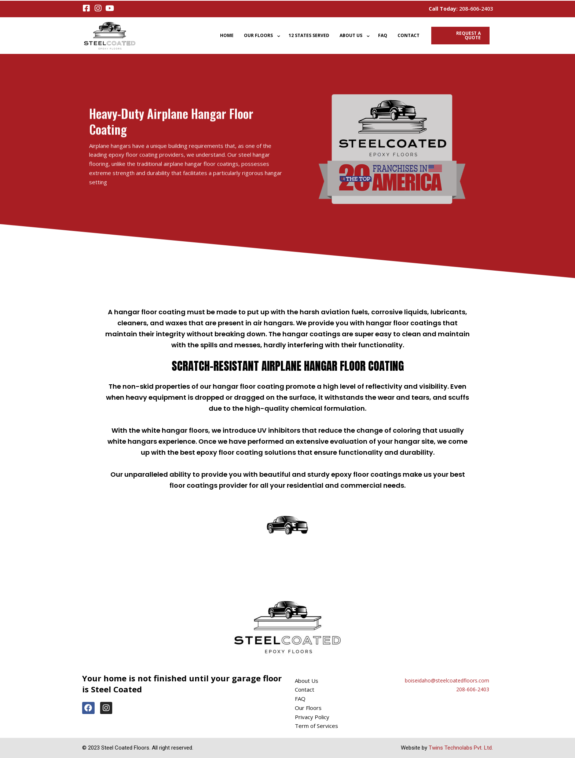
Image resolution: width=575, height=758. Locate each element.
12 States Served (309, 35)
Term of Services (316, 725)
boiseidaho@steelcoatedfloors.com (447, 680)
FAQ (382, 35)
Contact (409, 35)
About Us (351, 35)
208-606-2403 (476, 8)
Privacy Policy (312, 717)
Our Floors (258, 35)
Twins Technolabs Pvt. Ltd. (461, 747)
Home (227, 35)
